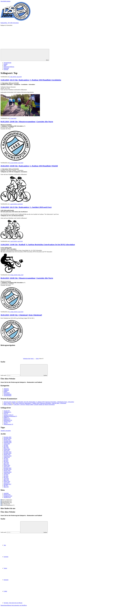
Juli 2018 (6, 474)
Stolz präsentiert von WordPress (19, 605)
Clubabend (6, 390)
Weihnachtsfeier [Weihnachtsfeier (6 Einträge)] (8, 424)
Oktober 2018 (7, 470)
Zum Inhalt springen (5, 1)
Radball (5, 391)
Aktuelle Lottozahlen (6, 430)
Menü (25, 55)
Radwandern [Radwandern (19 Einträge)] (8, 420)
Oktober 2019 (7, 454)
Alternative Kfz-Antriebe (10, 401)
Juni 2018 (6, 476)
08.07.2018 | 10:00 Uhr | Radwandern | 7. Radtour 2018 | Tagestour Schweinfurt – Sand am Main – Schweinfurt (39, 403)
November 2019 (7, 453)
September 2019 (7, 456)
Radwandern (7, 392)
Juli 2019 (6, 458)
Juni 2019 (6, 460)
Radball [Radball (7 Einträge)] (6, 417)
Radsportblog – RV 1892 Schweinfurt (10, 22)
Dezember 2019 (7, 451)
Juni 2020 (6, 446)
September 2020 (7, 442)
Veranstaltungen (7, 394)
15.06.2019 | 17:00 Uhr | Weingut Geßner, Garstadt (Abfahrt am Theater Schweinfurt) (34, 404)
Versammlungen (7, 395)
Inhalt (5, 65)
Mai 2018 (6, 477)
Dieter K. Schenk (8, 404)
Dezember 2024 (7, 437)
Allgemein (6, 388)
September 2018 (7, 472)
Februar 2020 (7, 449)
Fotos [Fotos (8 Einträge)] (6, 413)
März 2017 (6, 486)
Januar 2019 (6, 466)
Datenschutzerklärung (9, 66)
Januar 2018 (6, 482)
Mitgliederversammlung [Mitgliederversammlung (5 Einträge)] (10, 416)
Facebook (6, 69)
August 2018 (7, 473)
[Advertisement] (58, 37)
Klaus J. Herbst (7, 403)
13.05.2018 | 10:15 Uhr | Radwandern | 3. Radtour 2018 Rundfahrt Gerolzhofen (31, 80)
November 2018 (7, 469)
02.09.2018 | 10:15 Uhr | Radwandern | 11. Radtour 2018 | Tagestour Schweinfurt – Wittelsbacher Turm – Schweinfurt (45, 401)
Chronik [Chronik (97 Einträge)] (7, 410)
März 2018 (6, 480)
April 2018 (6, 478)
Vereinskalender (7, 62)
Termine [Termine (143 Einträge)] (7, 421)
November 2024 (7, 438)
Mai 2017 (6, 485)
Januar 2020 (6, 450)
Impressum (6, 68)
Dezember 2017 (7, 484)
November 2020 (7, 441)
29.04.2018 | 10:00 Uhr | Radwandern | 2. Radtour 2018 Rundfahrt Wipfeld (29, 166)
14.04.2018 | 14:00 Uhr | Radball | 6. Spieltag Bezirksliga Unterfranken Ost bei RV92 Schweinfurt (38, 245)
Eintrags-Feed (7, 494)
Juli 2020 (6, 445)
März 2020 (6, 447)
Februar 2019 (7, 465)
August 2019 (7, 457)
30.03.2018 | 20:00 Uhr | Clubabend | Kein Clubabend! (21, 315)
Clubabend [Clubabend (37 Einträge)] (7, 412)
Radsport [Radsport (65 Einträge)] (7, 419)
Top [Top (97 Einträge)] (6, 423)
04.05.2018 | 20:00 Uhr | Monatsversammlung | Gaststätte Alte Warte (27, 122)
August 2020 (7, 443)
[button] (15, 11)
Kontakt (5, 64)
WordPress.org (7, 497)
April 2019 (6, 462)
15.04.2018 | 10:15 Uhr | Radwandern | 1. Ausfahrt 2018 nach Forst (26, 207)
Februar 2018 (7, 481)
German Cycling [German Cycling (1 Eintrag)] (8, 414)
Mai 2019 (6, 461)
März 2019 (6, 464)
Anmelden (6, 493)
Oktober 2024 (7, 439)
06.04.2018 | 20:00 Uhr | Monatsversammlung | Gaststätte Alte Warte (27, 278)
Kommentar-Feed (8, 496)
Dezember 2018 (7, 468)
